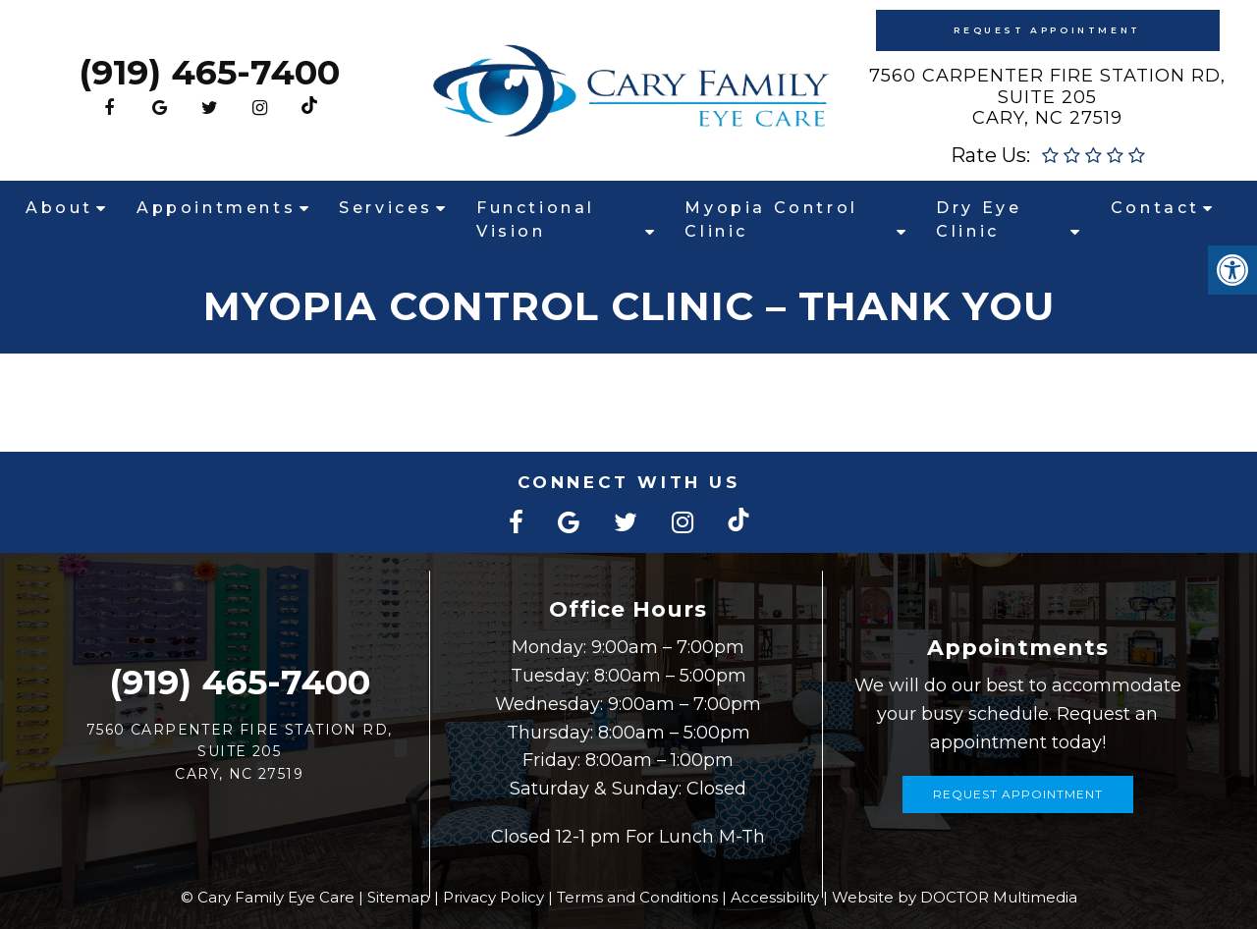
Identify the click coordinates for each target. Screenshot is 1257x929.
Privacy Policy (493, 897)
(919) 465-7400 (209, 72)
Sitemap (398, 897)
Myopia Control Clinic (770, 219)
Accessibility (775, 897)
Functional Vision (535, 219)
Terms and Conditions (637, 897)
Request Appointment (1047, 30)
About (59, 207)
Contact (1155, 207)
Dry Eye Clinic (978, 219)
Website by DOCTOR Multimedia (954, 897)
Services (386, 207)
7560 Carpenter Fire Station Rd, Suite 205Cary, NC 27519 (1047, 97)
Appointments (216, 207)
